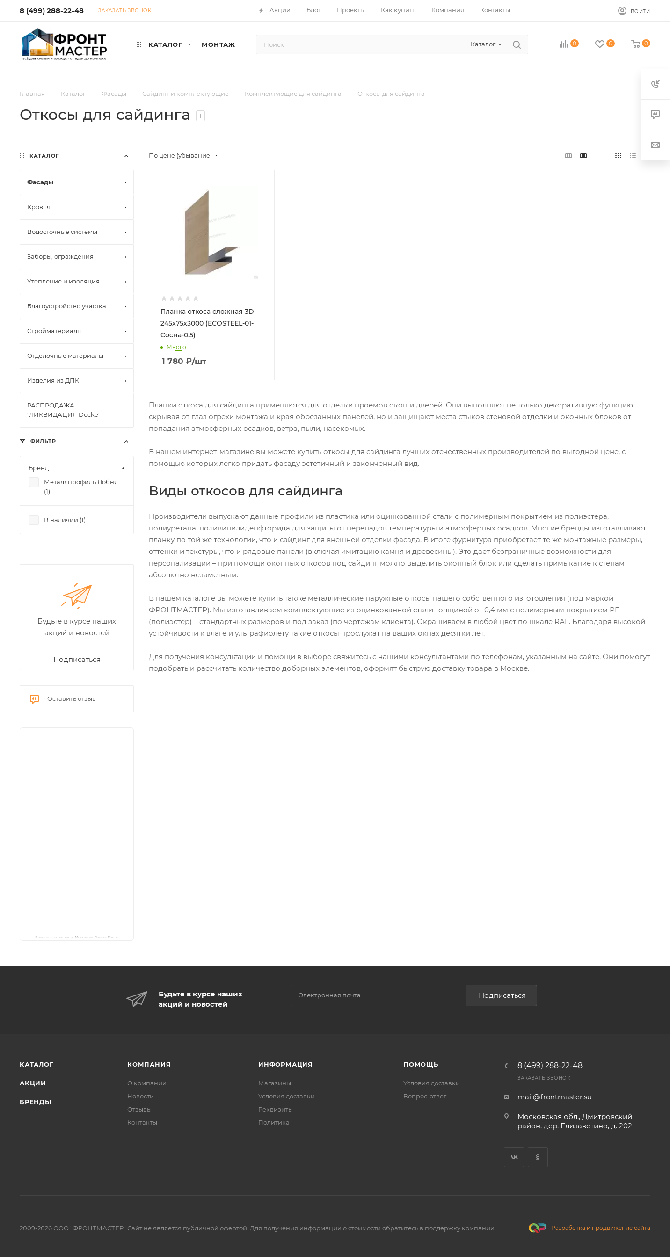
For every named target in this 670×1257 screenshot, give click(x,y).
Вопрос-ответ (424, 1096)
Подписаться (502, 995)
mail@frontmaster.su (554, 1096)
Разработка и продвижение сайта (589, 1228)
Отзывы (139, 1109)
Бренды (35, 1101)
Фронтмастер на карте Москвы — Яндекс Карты (77, 936)
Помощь (420, 1064)
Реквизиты (275, 1109)
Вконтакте (514, 1157)
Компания (149, 1064)
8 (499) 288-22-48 (52, 10)
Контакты (142, 1122)
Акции (33, 1083)
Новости (140, 1096)
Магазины (274, 1083)
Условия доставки (286, 1096)
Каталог (37, 1064)
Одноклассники (538, 1157)
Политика (274, 1122)
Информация (285, 1064)
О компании (147, 1083)
